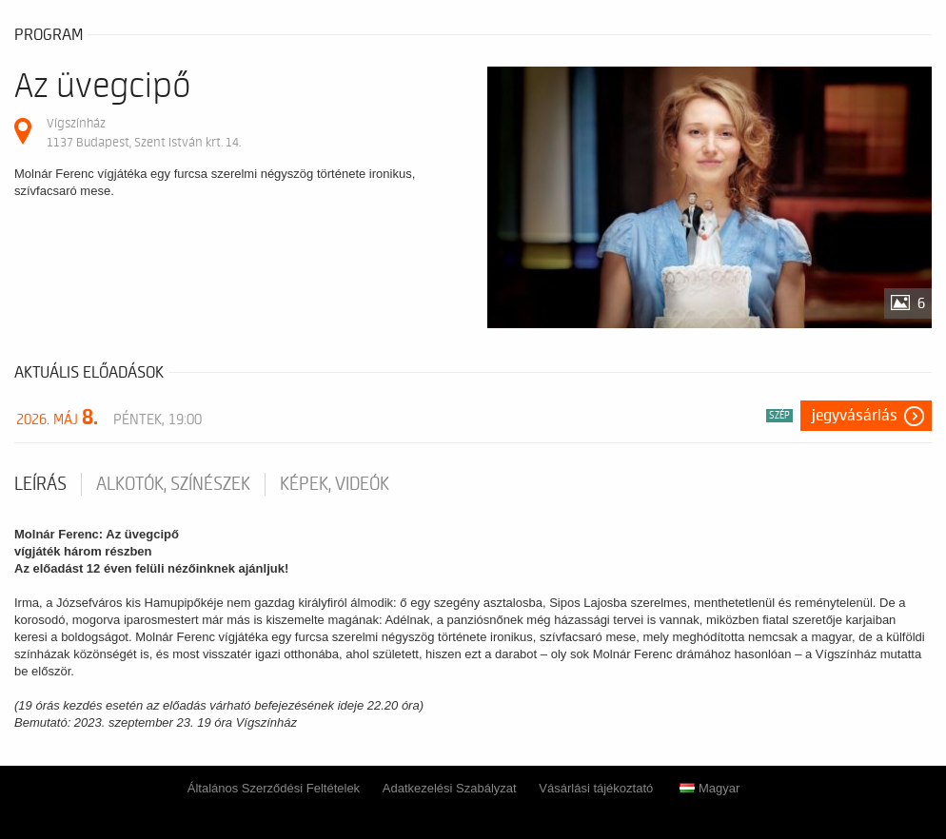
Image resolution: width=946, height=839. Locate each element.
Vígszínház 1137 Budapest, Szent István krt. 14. (144, 132)
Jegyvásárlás (854, 415)
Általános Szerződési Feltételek (273, 788)
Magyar (709, 788)
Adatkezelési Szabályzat (450, 788)
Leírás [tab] (40, 484)
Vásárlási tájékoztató (596, 788)
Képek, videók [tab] (334, 484)
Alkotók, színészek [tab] (173, 484)
